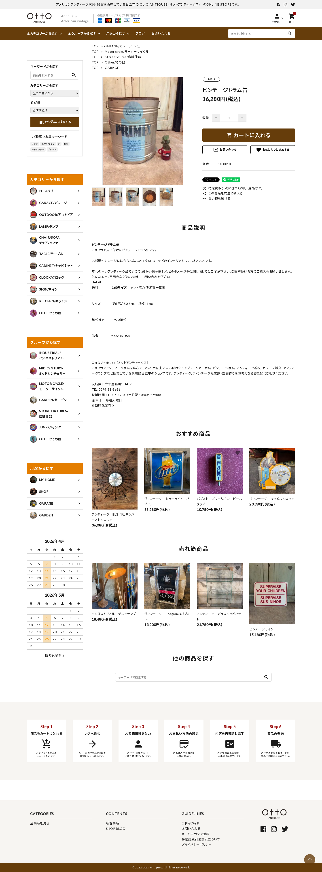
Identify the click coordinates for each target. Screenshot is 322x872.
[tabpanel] (142, 131)
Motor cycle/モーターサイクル (127, 51)
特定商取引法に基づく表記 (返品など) (232, 188)
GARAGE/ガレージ (118, 46)
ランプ (35, 144)
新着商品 (112, 823)
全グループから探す (82, 33)
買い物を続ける (216, 198)
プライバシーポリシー (197, 845)
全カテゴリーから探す (42, 33)
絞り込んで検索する (55, 122)
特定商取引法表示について (201, 839)
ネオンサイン (48, 144)
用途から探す (115, 33)
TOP (95, 46)
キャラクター (38, 149)
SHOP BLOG (115, 828)
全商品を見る (39, 823)
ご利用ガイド (190, 823)
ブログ (140, 33)
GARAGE (112, 68)
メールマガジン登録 (196, 834)
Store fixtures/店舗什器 (123, 57)
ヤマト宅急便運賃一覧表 (146, 287)
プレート (52, 149)
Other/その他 (115, 62)
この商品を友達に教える (222, 193)
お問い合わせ (161, 33)
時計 (66, 144)
